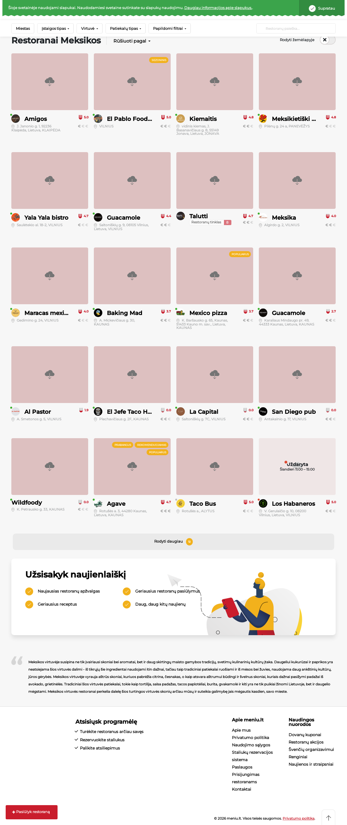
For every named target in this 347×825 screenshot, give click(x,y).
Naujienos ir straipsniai (311, 764)
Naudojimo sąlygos (251, 745)
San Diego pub (294, 411)
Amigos (35, 119)
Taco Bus (202, 503)
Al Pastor (37, 411)
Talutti (198, 216)
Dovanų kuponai (305, 734)
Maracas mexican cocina (60, 313)
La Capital (203, 411)
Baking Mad (124, 313)
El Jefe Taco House (134, 411)
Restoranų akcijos (306, 742)
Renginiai (298, 756)
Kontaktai (241, 789)
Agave (116, 503)
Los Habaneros (293, 503)
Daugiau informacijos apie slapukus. (218, 7)
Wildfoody (26, 502)
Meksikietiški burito (300, 119)
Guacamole (123, 217)
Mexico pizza (208, 313)
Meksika (284, 217)
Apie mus (241, 730)
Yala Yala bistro (46, 217)
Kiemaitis (203, 119)
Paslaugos (242, 767)
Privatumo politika (250, 737)
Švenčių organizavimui (311, 749)
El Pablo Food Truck (136, 119)
